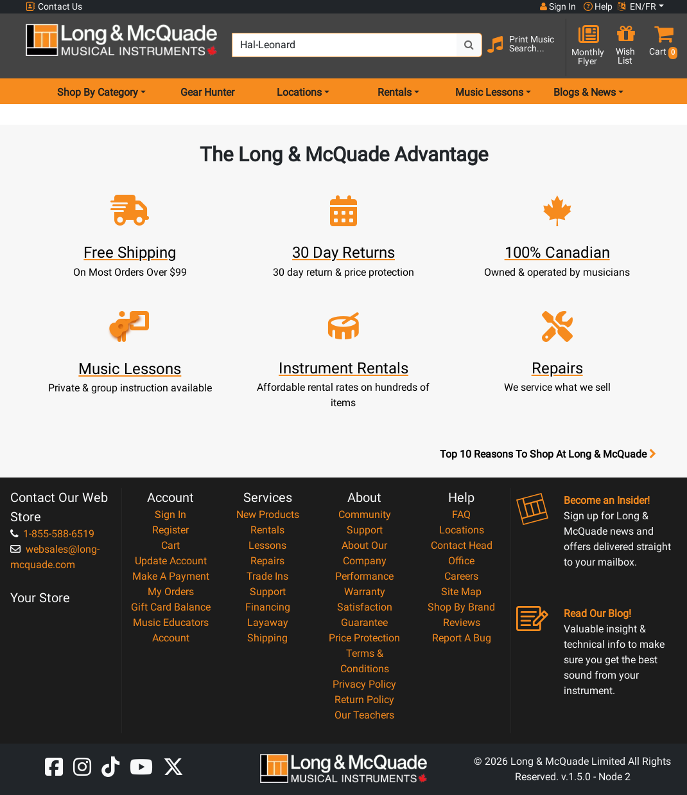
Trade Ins (267, 576)
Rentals (267, 530)
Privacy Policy (364, 684)
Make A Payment (170, 576)
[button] (660, 46)
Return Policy (364, 699)
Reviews (461, 622)
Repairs (267, 561)
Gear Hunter (207, 92)
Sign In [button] (558, 6)
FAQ (461, 514)
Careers (461, 576)
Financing (267, 607)
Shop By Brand (461, 607)
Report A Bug (461, 638)
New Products (267, 514)
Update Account (171, 561)
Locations (461, 530)
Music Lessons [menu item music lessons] (489, 92)
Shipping (267, 638)
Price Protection (364, 638)
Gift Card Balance (171, 607)
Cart (170, 545)
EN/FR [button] (637, 6)
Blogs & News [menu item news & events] (584, 92)
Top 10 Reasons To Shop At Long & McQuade (547, 454)
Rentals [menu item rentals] (395, 92)
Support (268, 591)
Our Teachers (364, 715)
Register (170, 530)
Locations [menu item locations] (299, 92)
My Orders (171, 591)
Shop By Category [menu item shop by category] (97, 92)
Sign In (170, 514)
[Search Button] (469, 45)
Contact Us (54, 6)
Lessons (267, 545)
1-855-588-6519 (52, 534)
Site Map (461, 591)
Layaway (267, 622)
